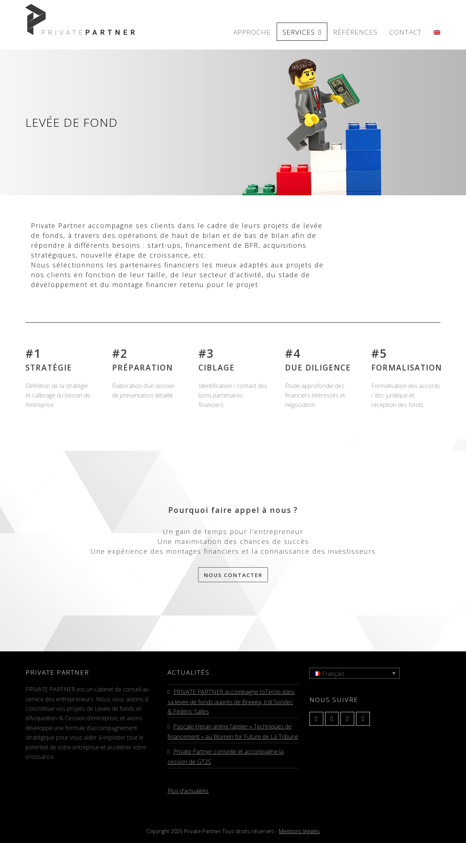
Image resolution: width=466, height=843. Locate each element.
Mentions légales (299, 831)
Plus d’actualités (188, 791)
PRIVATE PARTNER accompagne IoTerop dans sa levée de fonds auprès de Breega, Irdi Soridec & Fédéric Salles (231, 701)
